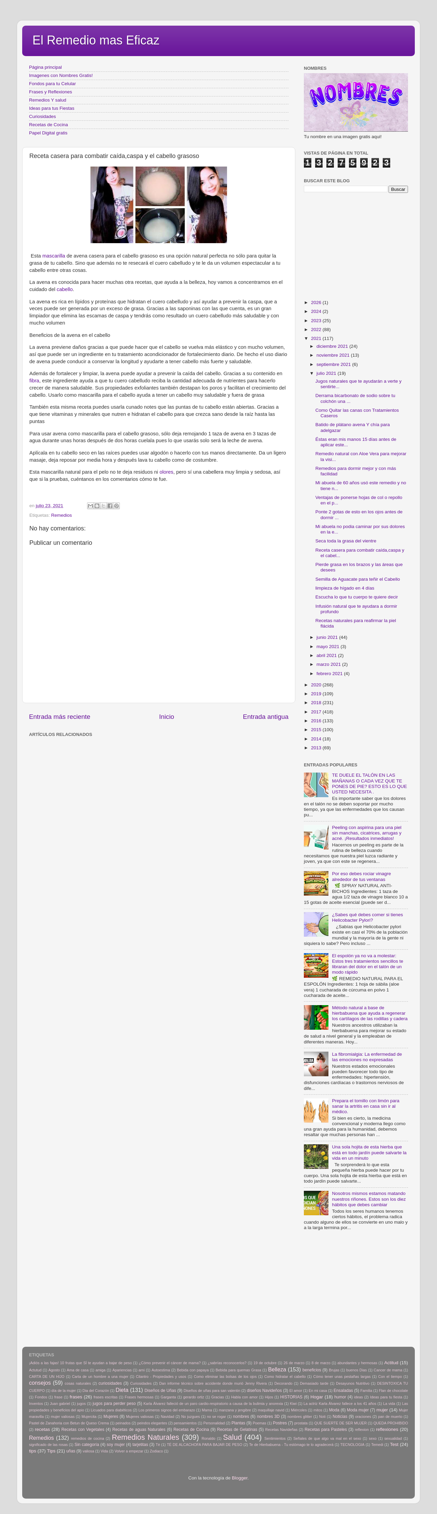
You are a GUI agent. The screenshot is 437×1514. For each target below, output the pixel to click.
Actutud (35, 1370)
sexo (373, 1438)
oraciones (363, 1416)
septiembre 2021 (334, 364)
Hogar (316, 1396)
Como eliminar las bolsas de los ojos (225, 1376)
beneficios (311, 1370)
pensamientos (185, 1423)
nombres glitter (299, 1416)
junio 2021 (327, 637)
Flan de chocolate (393, 1390)
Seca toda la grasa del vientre (346, 540)
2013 (317, 747)
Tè (158, 1445)
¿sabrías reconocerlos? (227, 1363)
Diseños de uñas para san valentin (212, 1390)
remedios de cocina (87, 1438)
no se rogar (216, 1416)
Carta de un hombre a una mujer (100, 1376)
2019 (317, 693)
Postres (280, 1423)
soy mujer (116, 1444)
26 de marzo (294, 1363)
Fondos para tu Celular (52, 83)
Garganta (168, 1397)
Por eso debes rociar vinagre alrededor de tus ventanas (361, 876)
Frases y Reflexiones (50, 91)
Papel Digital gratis (48, 132)
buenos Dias (356, 1370)
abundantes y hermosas (357, 1363)
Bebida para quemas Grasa (238, 1370)
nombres (241, 1416)
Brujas (334, 1370)
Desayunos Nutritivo (352, 1383)
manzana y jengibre (235, 1410)
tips (32, 1450)
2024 (317, 311)
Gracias (217, 1397)
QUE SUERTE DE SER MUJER (340, 1423)
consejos (40, 1383)
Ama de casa (78, 1370)
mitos (317, 1410)
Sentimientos (274, 1438)
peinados (122, 1423)
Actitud (391, 1362)
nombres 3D (268, 1416)
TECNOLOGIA (352, 1445)
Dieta (122, 1390)
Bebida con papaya (193, 1370)
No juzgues (190, 1416)
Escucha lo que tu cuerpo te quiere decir (356, 597)
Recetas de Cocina (48, 124)
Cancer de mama (388, 1370)
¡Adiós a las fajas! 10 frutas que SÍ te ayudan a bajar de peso (80, 1363)
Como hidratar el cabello (285, 1376)
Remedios (61, 515)
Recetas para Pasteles (326, 1429)
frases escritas (105, 1397)
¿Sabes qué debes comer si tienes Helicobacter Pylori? (367, 917)
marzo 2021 (329, 664)
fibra (34, 380)
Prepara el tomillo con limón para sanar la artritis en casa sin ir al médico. (365, 1106)
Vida (104, 1451)
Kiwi (293, 1403)
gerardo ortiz (193, 1397)
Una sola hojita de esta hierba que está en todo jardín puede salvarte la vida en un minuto (369, 1152)
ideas (358, 1397)
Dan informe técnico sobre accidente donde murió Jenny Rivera (213, 1383)
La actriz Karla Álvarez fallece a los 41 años (340, 1403)
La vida (389, 1403)
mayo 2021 (328, 646)
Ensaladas (343, 1390)
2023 (317, 320)
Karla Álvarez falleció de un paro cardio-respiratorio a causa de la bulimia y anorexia (213, 1403)
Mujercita (89, 1416)
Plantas (238, 1423)
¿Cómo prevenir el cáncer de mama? (170, 1363)
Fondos (41, 1397)
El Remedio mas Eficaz (95, 40)
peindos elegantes (152, 1423)
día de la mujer (64, 1390)
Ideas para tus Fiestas (51, 108)
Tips (51, 1450)
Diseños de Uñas (160, 1390)
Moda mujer (358, 1410)
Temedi (377, 1445)
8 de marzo (320, 1363)
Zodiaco (156, 1451)
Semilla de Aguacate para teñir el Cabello (357, 579)
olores (165, 472)
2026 (317, 302)
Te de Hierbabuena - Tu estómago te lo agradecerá (291, 1445)
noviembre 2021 (333, 355)
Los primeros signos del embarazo (166, 1410)
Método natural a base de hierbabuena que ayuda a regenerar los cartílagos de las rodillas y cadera (369, 1013)
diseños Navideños (264, 1390)
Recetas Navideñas (281, 1429)
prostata (301, 1423)
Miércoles (299, 1410)
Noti (322, 1416)
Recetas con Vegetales (82, 1429)
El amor (295, 1390)
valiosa (88, 1451)
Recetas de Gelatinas (237, 1429)
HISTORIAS (291, 1397)
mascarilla (53, 256)
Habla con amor (244, 1397)
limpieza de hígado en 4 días (345, 588)
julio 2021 (327, 373)
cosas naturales (78, 1383)
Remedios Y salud (47, 100)
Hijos (269, 1397)
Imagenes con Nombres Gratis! (61, 75)
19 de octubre (265, 1363)
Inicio (166, 716)
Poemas (259, 1423)
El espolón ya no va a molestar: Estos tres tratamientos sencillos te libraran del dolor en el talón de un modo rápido (367, 964)
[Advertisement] (140, 754)
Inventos (36, 1403)
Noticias (340, 1416)
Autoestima (161, 1370)
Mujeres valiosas (140, 1416)
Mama (207, 1410)
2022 (317, 329)
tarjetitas (140, 1444)
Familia (366, 1390)
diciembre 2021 (332, 346)
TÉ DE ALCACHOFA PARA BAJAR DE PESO (204, 1445)
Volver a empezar (128, 1451)
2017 (317, 711)
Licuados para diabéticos (111, 1410)
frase (58, 1397)
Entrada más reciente (59, 716)
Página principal (45, 67)
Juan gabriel (60, 1403)
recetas (42, 1429)
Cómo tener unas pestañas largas (342, 1376)
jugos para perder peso (114, 1403)
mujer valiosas (63, 1416)
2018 (317, 702)
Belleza (277, 1369)
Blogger (240, 1477)
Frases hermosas (139, 1397)
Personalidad (214, 1423)
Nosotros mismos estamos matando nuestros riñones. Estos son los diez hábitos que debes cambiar (369, 1199)
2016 (317, 720)
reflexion (362, 1429)
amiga (100, 1370)
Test (394, 1444)
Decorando (283, 1383)
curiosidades (110, 1383)
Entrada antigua (265, 716)
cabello (64, 289)
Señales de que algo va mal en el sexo (327, 1438)
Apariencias (121, 1370)
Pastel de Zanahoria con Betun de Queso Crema (69, 1423)
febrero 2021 (330, 673)
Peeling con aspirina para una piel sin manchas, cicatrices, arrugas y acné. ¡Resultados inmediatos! (366, 833)
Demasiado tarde (314, 1383)
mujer (382, 1409)
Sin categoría (86, 1444)
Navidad (167, 1416)
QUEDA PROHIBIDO (390, 1423)
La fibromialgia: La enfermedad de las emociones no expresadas (367, 1057)
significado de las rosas (48, 1445)
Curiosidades (42, 116)
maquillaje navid (271, 1410)
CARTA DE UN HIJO (47, 1376)
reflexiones (387, 1429)
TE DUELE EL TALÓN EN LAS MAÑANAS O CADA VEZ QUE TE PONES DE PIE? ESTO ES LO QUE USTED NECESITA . (369, 783)
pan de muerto (390, 1416)
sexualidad (393, 1438)
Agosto (54, 1370)
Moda (334, 1410)
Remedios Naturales (145, 1437)
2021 (317, 338)
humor (340, 1397)
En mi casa (318, 1390)
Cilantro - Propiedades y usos (161, 1376)
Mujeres (110, 1416)
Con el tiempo (390, 1376)
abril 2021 (327, 655)
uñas (70, 1451)
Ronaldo (208, 1438)
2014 (317, 738)
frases (76, 1396)
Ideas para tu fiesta (386, 1397)
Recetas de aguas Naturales (139, 1429)
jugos (81, 1403)
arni (142, 1370)
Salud (232, 1437)
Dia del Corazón (96, 1390)
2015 (317, 729)
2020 (317, 684)
